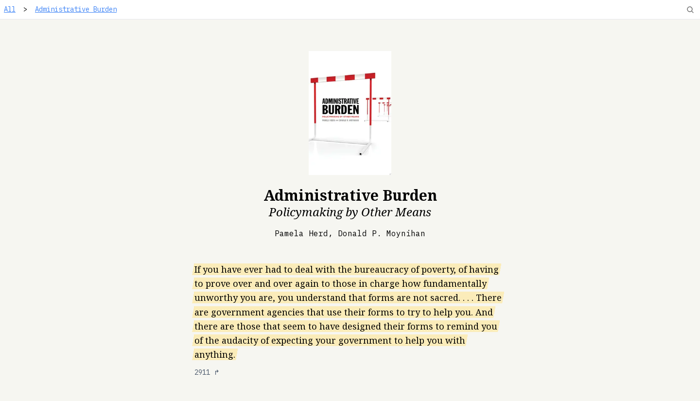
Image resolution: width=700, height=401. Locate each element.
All (10, 9)
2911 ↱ (207, 372)
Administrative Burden (76, 9)
